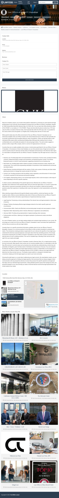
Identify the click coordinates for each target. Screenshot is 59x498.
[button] (41, 292)
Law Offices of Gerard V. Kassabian (29, 29)
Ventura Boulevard (46, 17)
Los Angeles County (21, 17)
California (13, 17)
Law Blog (29, 2)
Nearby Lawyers (20, 2)
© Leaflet (48, 306)
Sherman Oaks (37, 17)
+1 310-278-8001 (6, 46)
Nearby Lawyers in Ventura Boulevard (10, 29)
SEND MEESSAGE (29, 79)
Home (15, 2)
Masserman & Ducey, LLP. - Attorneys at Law (40, 288)
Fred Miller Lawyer (7, 27)
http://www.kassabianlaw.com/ (9, 51)
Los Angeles (29, 17)
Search (55, 2)
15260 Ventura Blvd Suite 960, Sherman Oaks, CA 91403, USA (15, 40)
